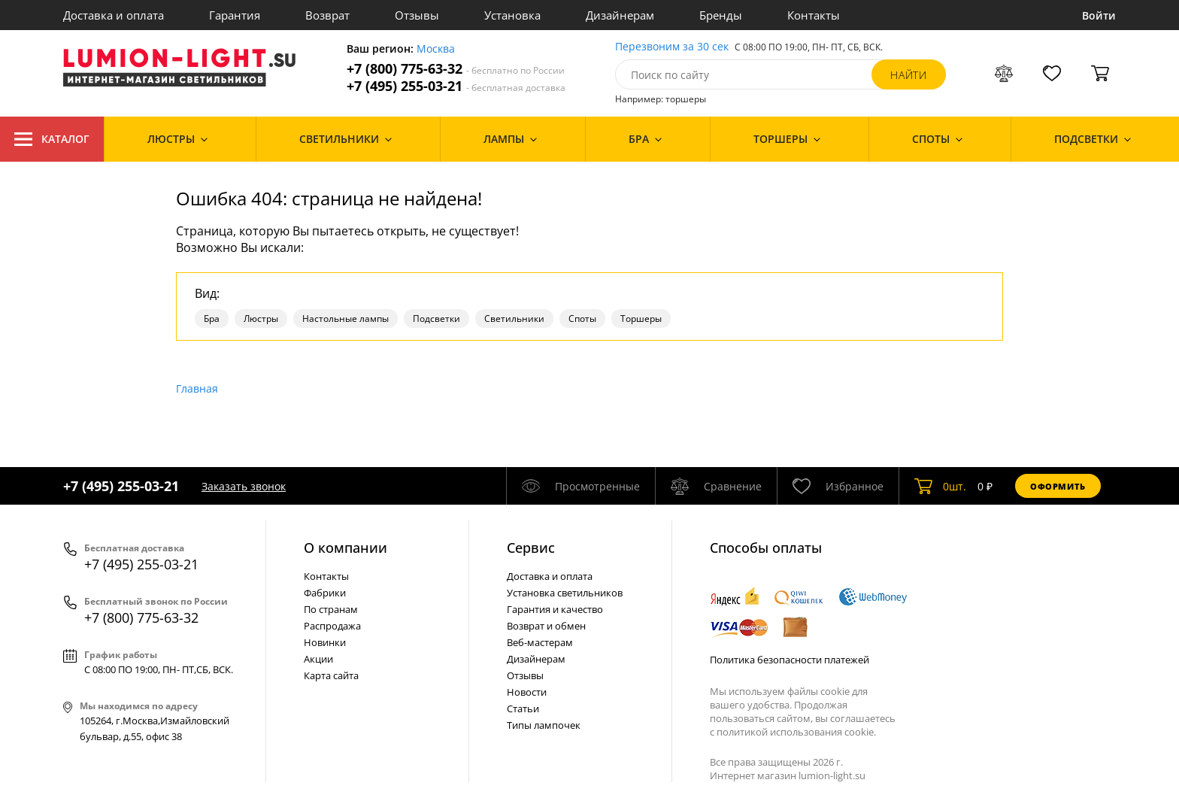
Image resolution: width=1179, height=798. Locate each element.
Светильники (514, 318)
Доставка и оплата (113, 15)
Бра (212, 318)
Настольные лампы (345, 318)
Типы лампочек (543, 725)
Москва (436, 49)
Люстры (261, 318)
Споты (582, 318)
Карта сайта (331, 675)
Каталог (51, 139)
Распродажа (332, 626)
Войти (1099, 15)
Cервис (531, 548)
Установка (512, 15)
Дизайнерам (620, 15)
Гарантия (234, 15)
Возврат (327, 15)
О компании (345, 548)
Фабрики (325, 592)
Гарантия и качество (555, 609)
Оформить (1058, 486)
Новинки (325, 642)
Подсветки (436, 318)
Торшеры (641, 318)
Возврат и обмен (546, 626)
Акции (318, 659)
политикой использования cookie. (796, 732)
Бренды (720, 15)
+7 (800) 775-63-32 (456, 68)
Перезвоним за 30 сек (672, 47)
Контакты (813, 15)
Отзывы (417, 15)
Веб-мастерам (540, 642)
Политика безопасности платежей (789, 659)
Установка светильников (565, 592)
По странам (331, 609)
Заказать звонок (244, 486)
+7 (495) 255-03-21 (456, 86)
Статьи (523, 708)
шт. (940, 486)
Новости (527, 692)
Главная (197, 388)
